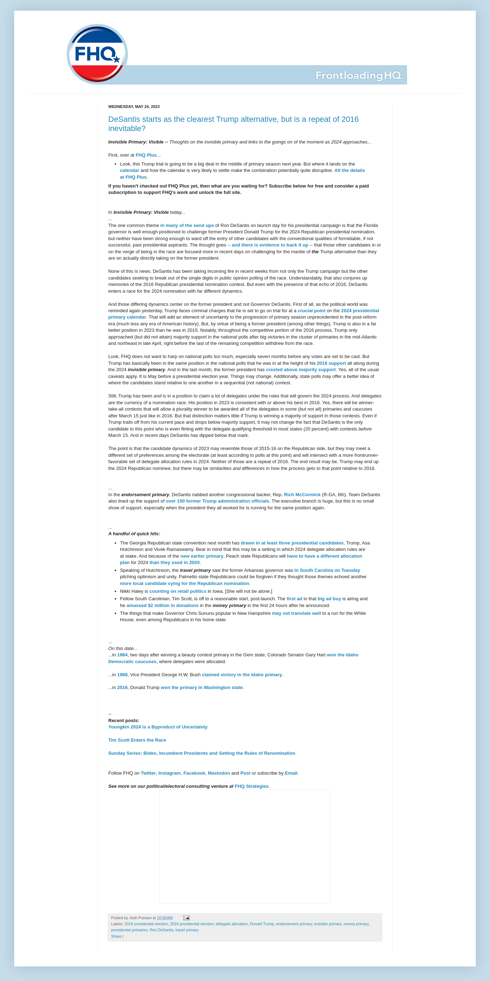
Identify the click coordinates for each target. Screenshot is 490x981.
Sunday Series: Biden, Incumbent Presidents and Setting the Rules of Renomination (201, 753)
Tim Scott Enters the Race (137, 740)
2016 (122, 687)
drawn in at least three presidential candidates (292, 543)
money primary (356, 924)
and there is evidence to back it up (270, 245)
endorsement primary (294, 924)
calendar (129, 170)
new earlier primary (201, 556)
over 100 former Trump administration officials (217, 501)
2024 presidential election (191, 924)
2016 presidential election (146, 924)
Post (245, 773)
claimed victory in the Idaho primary (242, 674)
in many (169, 225)
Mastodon (219, 773)
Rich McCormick (302, 494)
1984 (122, 654)
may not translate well (296, 613)
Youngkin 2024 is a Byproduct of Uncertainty (158, 727)
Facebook (195, 773)
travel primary (186, 930)
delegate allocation (232, 924)
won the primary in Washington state (202, 687)
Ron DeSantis (162, 930)
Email (291, 773)
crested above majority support (301, 369)
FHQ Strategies (251, 786)
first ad (294, 598)
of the (185, 225)
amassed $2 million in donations (162, 605)
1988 (122, 674)
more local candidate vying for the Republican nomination (184, 583)
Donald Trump (262, 924)
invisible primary (328, 924)
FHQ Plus (146, 155)
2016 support (331, 363)
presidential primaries (129, 930)
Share (116, 936)
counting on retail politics (177, 591)
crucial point (311, 310)
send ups (204, 225)
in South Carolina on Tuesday (327, 570)
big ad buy (329, 598)
